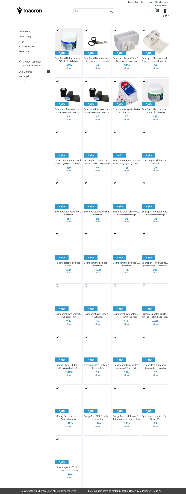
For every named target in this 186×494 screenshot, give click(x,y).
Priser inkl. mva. (161, 6)
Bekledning (24, 51)
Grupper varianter (31, 61)
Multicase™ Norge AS (150, 491)
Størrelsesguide (161, 2)
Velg (119, 155)
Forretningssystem (98, 491)
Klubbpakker (24, 31)
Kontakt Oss (133, 2)
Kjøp (61, 53)
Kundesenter (146, 2)
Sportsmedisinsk (26, 46)
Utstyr (21, 41)
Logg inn (165, 15)
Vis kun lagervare (31, 65)
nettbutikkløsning (121, 491)
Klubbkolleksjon (26, 36)
